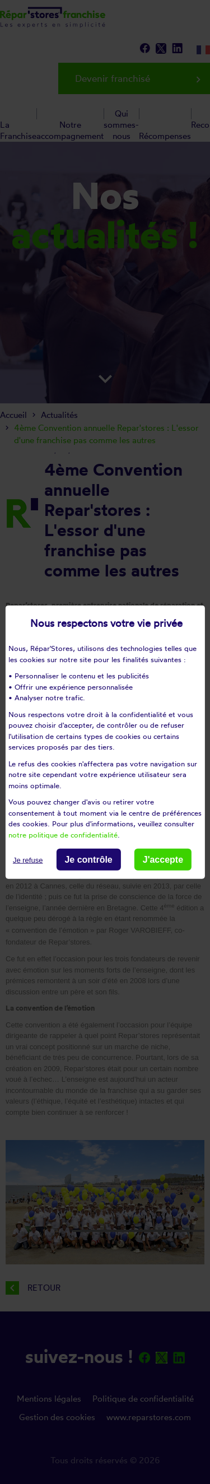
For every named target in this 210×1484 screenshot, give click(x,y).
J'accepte (163, 859)
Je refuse (28, 860)
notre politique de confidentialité (63, 834)
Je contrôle (88, 859)
